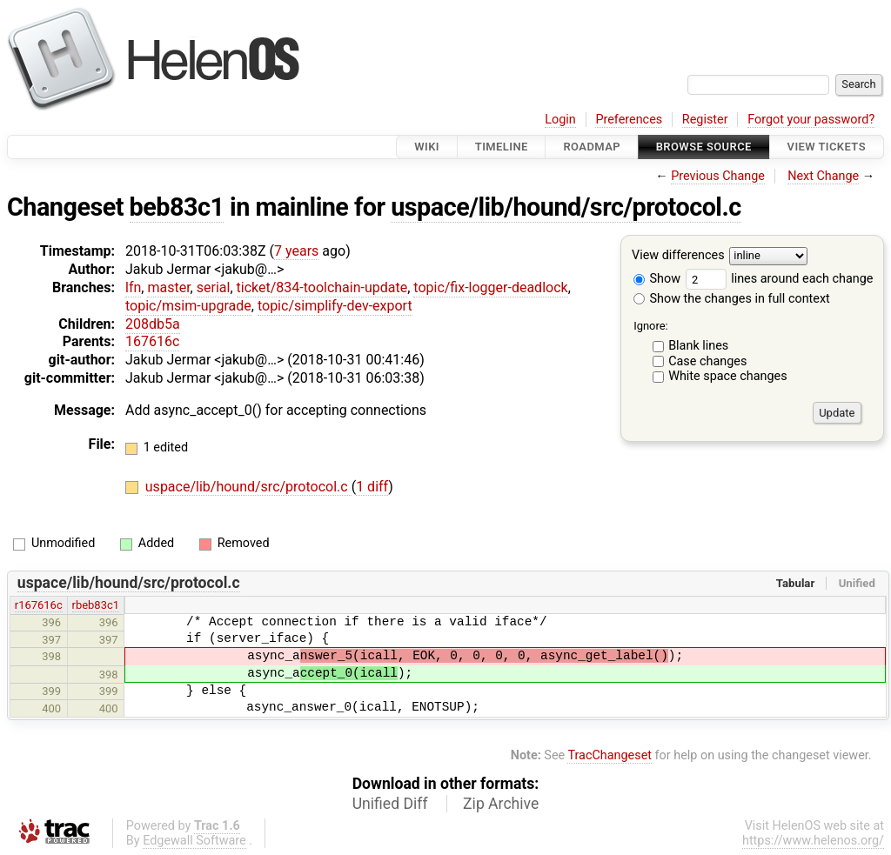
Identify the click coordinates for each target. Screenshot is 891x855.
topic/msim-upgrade (188, 305)
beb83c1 (177, 207)
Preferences (628, 119)
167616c (152, 341)
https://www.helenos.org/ (813, 840)
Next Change (823, 176)
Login (560, 119)
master (168, 287)
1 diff (372, 486)
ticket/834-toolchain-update (322, 287)
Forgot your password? (810, 119)
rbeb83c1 (95, 604)
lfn (133, 287)
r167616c (39, 604)
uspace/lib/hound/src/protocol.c (566, 207)
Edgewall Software (194, 840)
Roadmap (591, 146)
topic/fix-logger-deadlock (490, 287)
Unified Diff (390, 803)
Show (656, 278)
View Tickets (826, 146)
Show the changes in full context (731, 298)
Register (705, 119)
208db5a (152, 324)
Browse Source (704, 146)
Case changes (707, 361)
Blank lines (698, 345)
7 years (296, 251)
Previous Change (718, 176)
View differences (678, 256)
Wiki (426, 146)
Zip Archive (501, 803)
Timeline (501, 146)
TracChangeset (609, 755)
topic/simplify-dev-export (335, 305)
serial (214, 287)
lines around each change (780, 278)
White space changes (727, 376)
